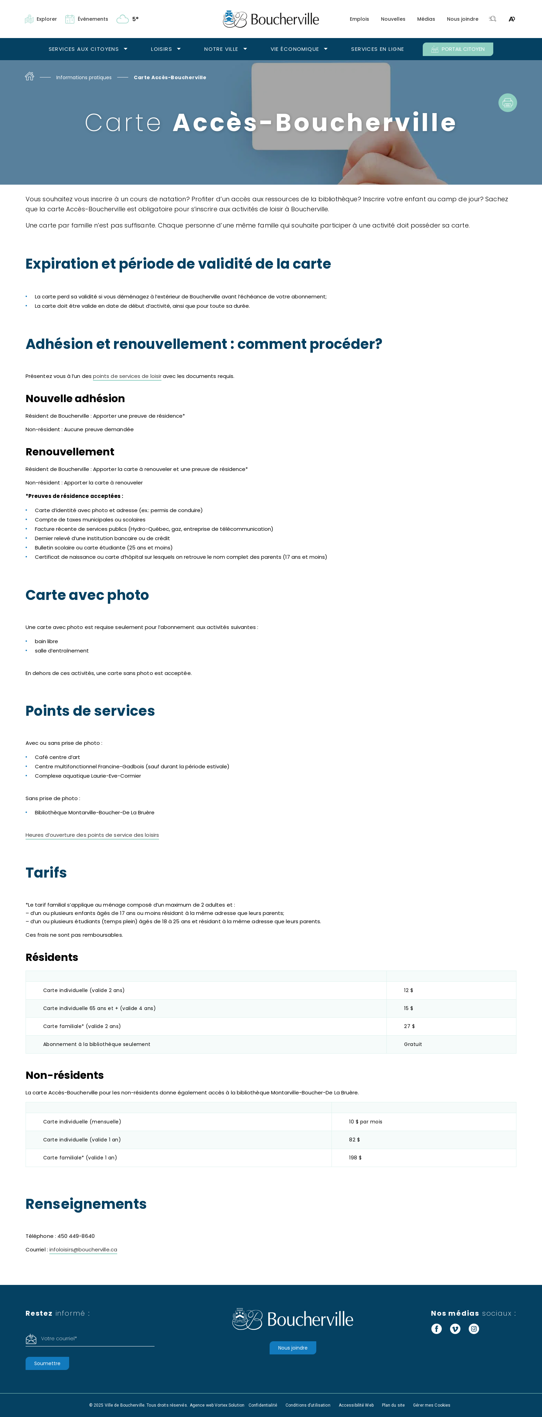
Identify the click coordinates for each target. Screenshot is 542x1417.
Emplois (359, 19)
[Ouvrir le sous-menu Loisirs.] (179, 49)
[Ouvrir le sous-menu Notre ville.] (245, 49)
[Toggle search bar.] (492, 19)
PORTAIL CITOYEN (458, 49)
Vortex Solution (229, 1405)
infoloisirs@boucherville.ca (83, 1249)
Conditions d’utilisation (308, 1405)
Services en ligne (377, 49)
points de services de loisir (127, 376)
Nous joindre (462, 19)
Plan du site (393, 1405)
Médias (426, 19)
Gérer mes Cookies (431, 1405)
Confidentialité (263, 1405)
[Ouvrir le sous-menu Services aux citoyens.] (125, 49)
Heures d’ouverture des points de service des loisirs (92, 835)
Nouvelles (393, 19)
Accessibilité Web (356, 1405)
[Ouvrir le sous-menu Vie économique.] (326, 49)
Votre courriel (59, 1338)
